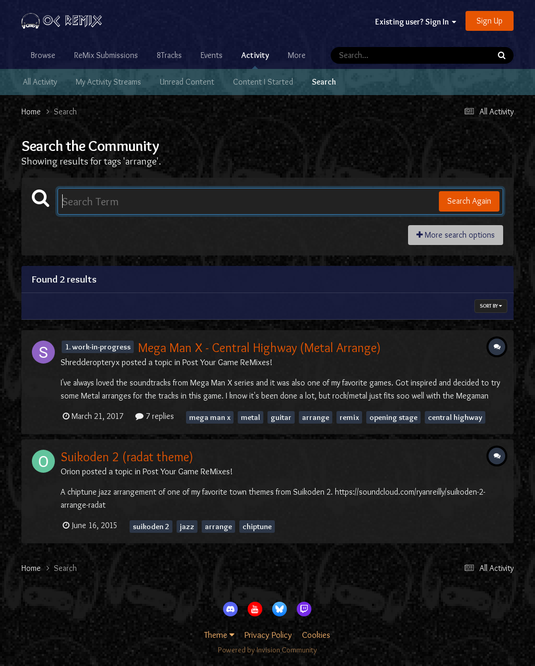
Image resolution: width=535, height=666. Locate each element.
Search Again (469, 201)
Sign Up (489, 21)
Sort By (491, 305)
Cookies (316, 634)
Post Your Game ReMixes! (227, 362)
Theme (219, 634)
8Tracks (169, 55)
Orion (70, 471)
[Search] (380, 55)
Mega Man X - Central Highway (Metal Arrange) (259, 347)
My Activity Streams (108, 82)
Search (324, 82)
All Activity (40, 82)
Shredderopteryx (90, 362)
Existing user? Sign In (415, 22)
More (297, 55)
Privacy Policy (268, 634)
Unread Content (187, 82)
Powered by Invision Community (267, 650)
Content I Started (263, 82)
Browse (43, 55)
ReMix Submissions (106, 55)
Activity (255, 59)
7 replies (154, 416)
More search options (455, 235)
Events (212, 55)
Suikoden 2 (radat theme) (127, 456)
